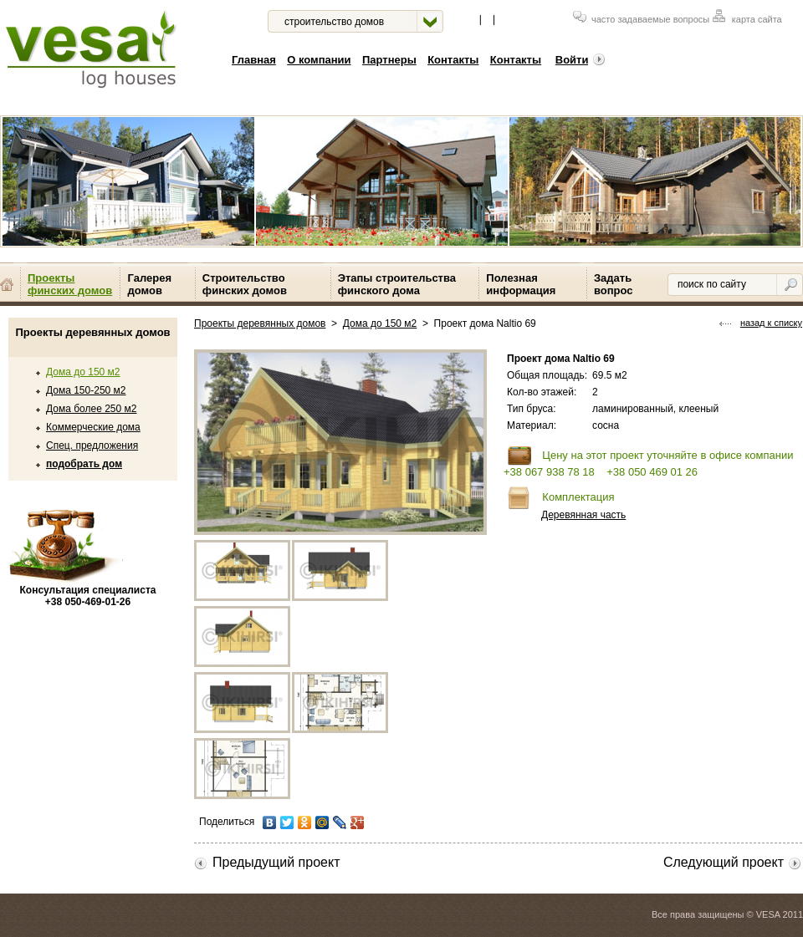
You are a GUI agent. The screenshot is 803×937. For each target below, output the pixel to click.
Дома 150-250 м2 (86, 390)
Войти (580, 59)
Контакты (452, 59)
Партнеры (389, 59)
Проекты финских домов (70, 284)
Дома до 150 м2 (83, 372)
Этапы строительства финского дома (397, 284)
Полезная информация (520, 284)
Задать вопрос (613, 284)
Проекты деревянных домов (259, 323)
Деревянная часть (583, 515)
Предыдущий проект (267, 862)
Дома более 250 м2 (91, 409)
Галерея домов (149, 284)
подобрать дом (84, 464)
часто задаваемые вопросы (641, 19)
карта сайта (747, 19)
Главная (254, 59)
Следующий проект (732, 862)
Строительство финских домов (244, 284)
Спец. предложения (92, 445)
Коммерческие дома (93, 427)
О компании (318, 59)
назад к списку (760, 323)
